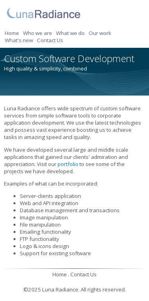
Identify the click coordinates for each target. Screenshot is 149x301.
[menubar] (74, 36)
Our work (100, 33)
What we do (70, 33)
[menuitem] (13, 33)
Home (12, 33)
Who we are (37, 33)
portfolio (68, 164)
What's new (19, 40)
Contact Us (50, 40)
